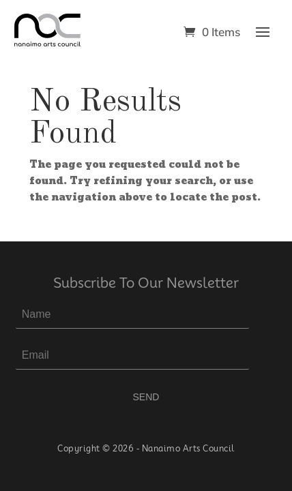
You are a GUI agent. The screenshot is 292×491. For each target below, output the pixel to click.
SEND (146, 396)
